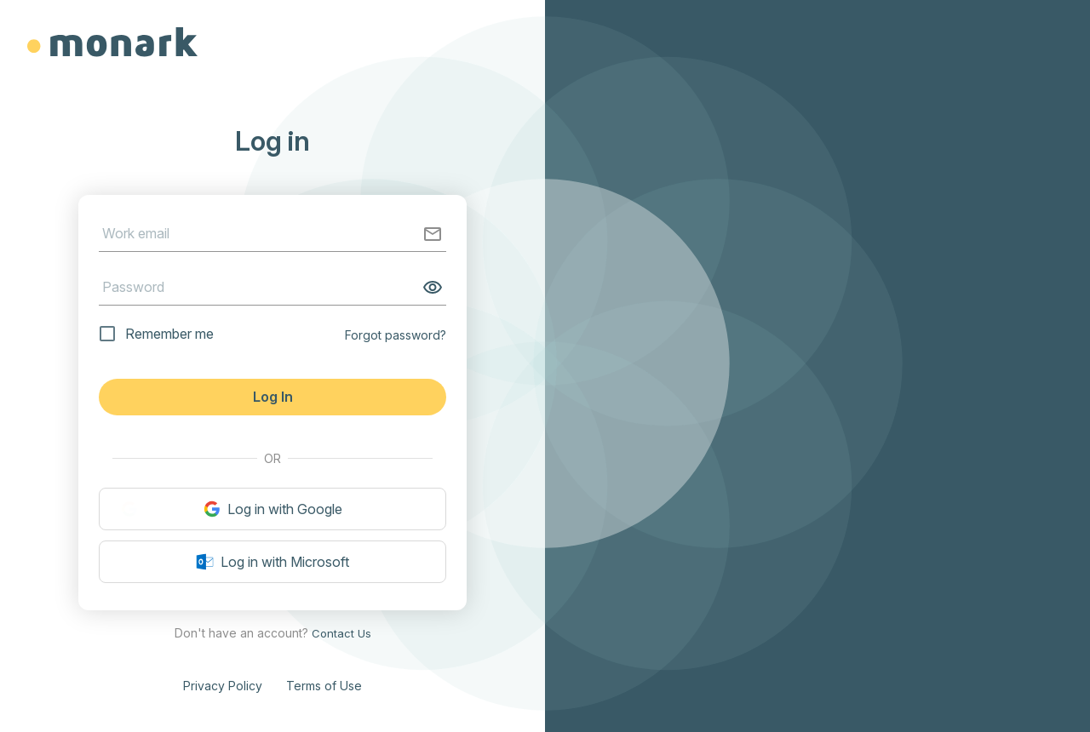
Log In (273, 396)
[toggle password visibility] (429, 288)
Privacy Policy (222, 685)
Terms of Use (324, 685)
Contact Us (341, 633)
